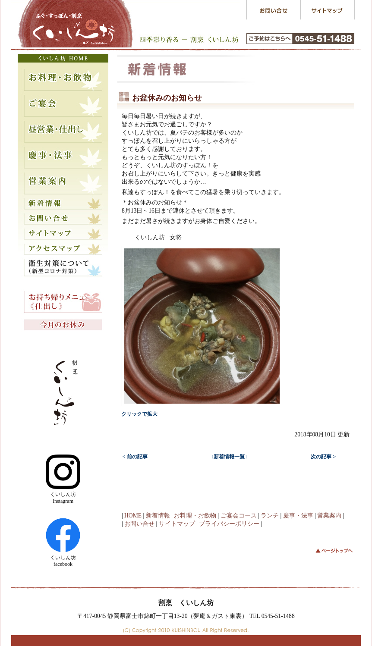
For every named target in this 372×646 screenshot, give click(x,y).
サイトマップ (177, 524)
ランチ (270, 515)
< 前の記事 (135, 457)
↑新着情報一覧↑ (229, 457)
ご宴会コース (239, 515)
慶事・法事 (298, 515)
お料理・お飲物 (195, 515)
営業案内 (329, 515)
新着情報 (158, 515)
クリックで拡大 (139, 414)
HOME (133, 515)
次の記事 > (323, 457)
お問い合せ (139, 524)
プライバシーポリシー (229, 524)
